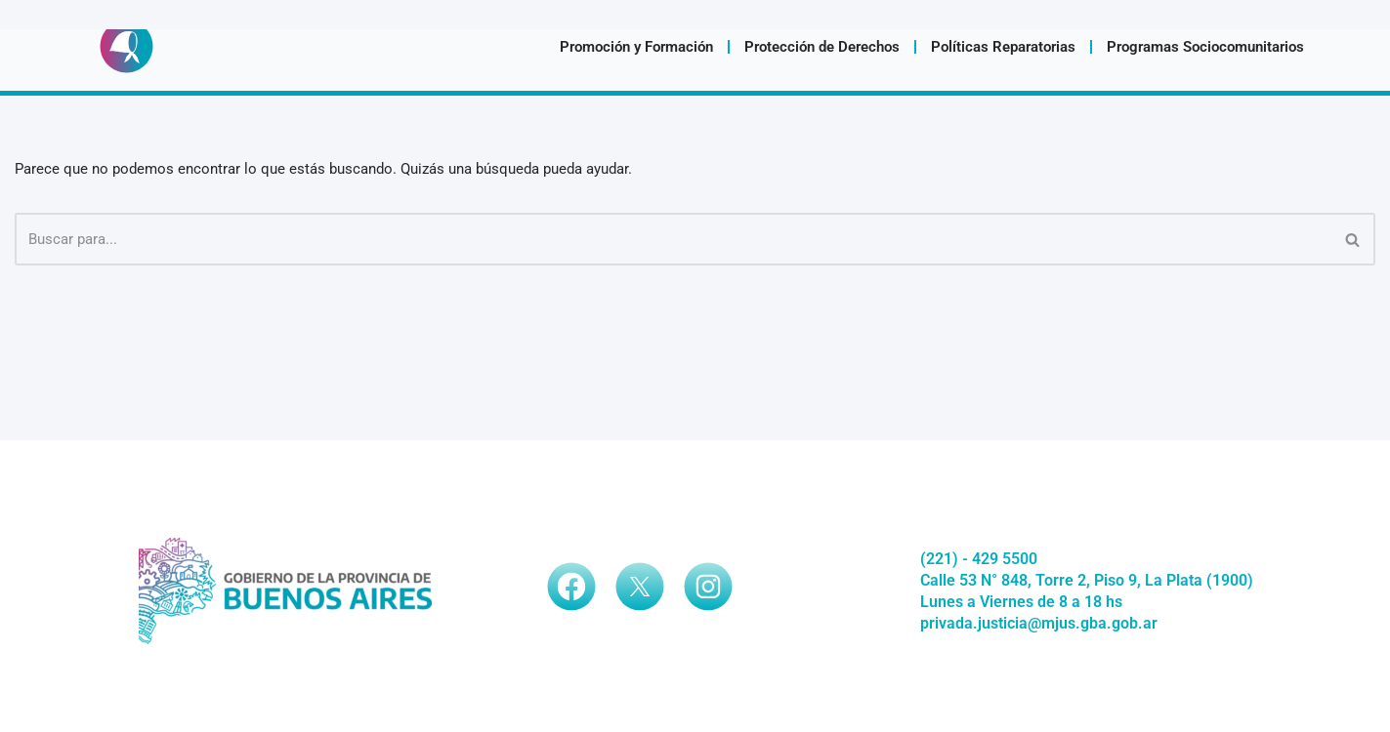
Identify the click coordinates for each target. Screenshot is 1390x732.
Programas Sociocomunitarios (1205, 47)
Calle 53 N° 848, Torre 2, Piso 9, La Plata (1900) (1086, 580)
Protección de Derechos (822, 47)
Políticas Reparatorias (1003, 47)
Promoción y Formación (636, 47)
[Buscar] (673, 239)
